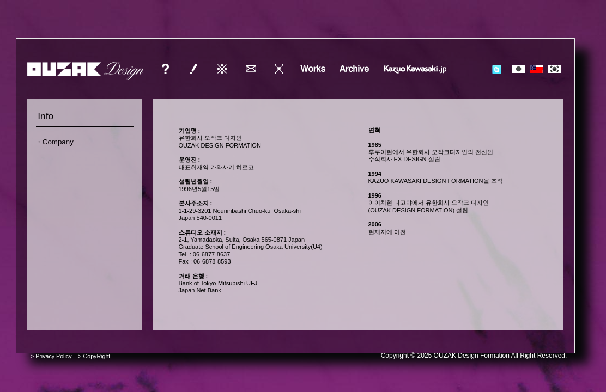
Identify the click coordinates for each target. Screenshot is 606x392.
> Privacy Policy (51, 356)
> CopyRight (94, 356)
